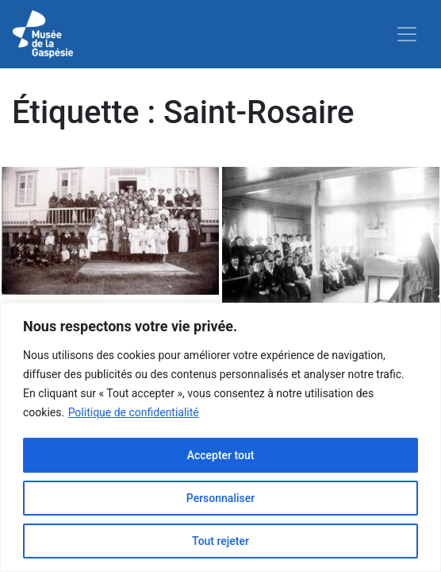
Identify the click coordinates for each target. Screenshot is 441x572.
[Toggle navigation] (406, 34)
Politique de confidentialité (133, 412)
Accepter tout (221, 455)
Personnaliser (220, 498)
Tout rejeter (220, 541)
